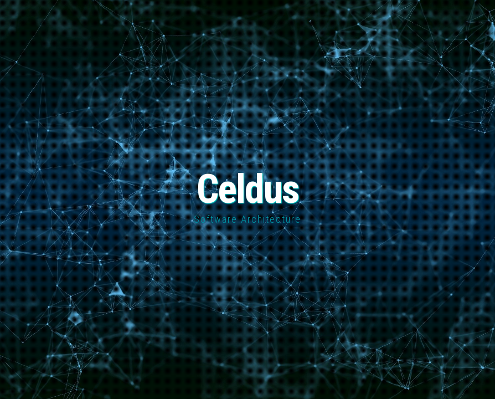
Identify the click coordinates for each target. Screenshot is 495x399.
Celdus (248, 189)
